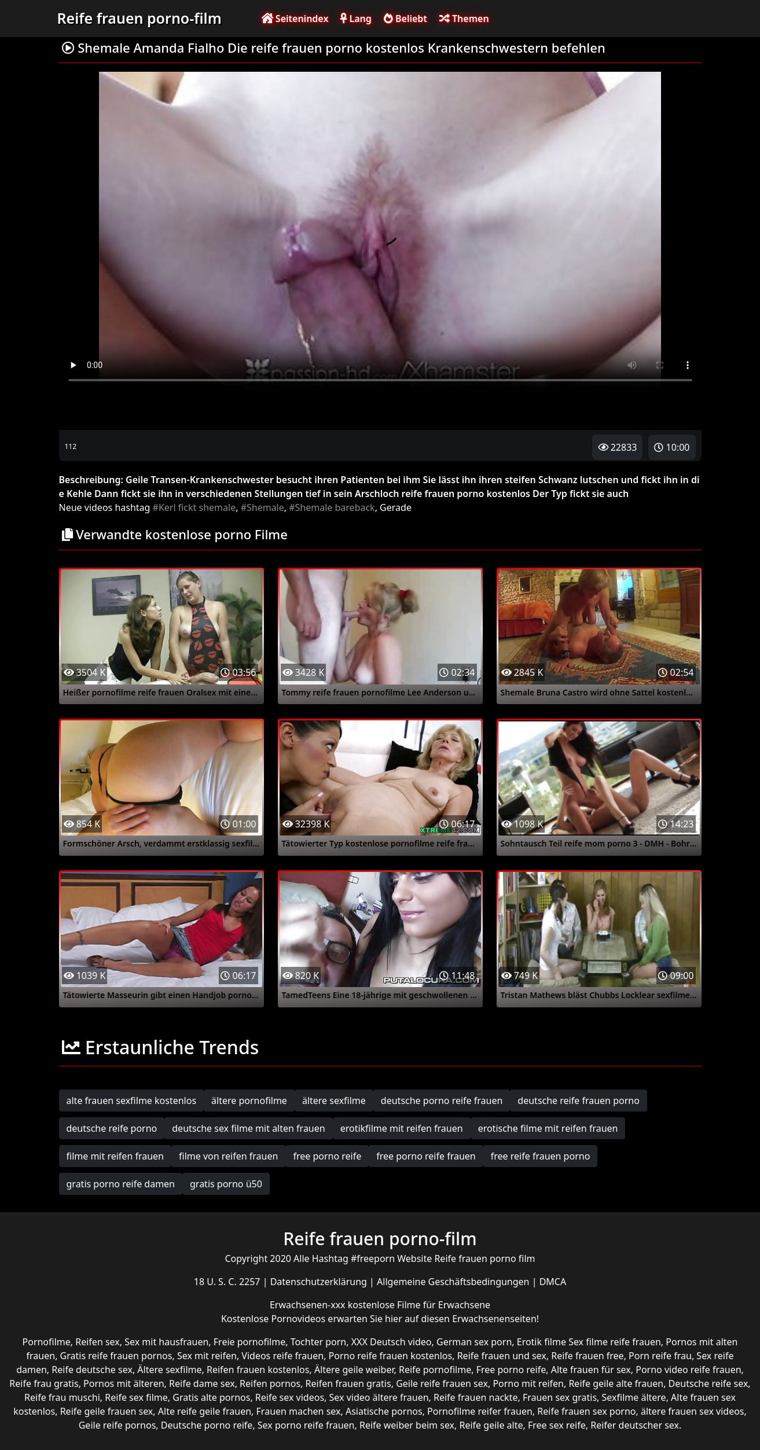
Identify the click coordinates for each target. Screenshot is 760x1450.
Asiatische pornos (384, 1411)
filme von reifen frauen (228, 1156)
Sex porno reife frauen (306, 1425)
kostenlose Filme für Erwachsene (419, 1304)
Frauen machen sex (298, 1411)
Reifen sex (97, 1341)
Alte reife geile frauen (204, 1411)
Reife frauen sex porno (586, 1411)
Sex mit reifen (207, 1355)
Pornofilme (47, 1341)
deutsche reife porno (112, 1128)
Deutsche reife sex (708, 1383)
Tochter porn (319, 1341)
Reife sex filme (136, 1397)
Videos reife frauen (282, 1355)
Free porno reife (511, 1369)
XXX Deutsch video (391, 1341)
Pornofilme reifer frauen (480, 1411)
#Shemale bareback (332, 507)
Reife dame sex (202, 1383)
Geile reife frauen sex (442, 1383)
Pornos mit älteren (123, 1383)
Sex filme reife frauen (614, 1341)
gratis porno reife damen (121, 1183)
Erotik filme (541, 1341)
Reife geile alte (491, 1425)
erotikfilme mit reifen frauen (401, 1128)
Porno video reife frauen (688, 1369)
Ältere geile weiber (354, 1369)
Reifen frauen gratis (348, 1383)
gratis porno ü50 (226, 1183)
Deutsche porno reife (207, 1425)
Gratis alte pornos (211, 1397)
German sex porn (474, 1341)
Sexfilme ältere (634, 1397)
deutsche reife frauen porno (578, 1100)
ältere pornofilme (249, 1100)
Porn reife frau (660, 1355)
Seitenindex (295, 18)
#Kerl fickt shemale (194, 507)
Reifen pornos (270, 1383)
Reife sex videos (289, 1397)
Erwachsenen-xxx (309, 1304)
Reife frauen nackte (475, 1397)
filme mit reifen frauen (115, 1156)
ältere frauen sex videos (692, 1411)
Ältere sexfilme (169, 1369)
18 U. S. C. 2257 (228, 1281)
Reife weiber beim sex (406, 1425)
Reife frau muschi (62, 1397)
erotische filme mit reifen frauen (548, 1128)
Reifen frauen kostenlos (258, 1369)
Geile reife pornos (117, 1425)
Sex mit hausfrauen (166, 1341)
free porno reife (327, 1156)
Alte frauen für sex (591, 1369)
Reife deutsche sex (92, 1369)
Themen (464, 18)
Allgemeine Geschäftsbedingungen (454, 1281)
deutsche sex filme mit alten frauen (248, 1128)
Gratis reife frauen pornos (116, 1355)
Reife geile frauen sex (106, 1411)
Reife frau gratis (43, 1383)
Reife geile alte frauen (615, 1383)
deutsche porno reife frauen (442, 1100)
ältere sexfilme (334, 1100)
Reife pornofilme (435, 1369)
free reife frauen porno (540, 1156)
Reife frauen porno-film (139, 18)
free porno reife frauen (426, 1156)
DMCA (553, 1281)
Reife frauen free (587, 1355)
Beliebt (405, 18)
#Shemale (262, 507)
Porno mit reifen (528, 1383)
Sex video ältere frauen (379, 1397)
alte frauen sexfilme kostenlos (132, 1100)
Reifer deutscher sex (634, 1425)
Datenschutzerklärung (319, 1281)
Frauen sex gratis (560, 1397)
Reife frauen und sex (501, 1355)
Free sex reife (557, 1425)
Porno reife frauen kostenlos (391, 1355)
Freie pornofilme (249, 1341)
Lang (355, 18)
